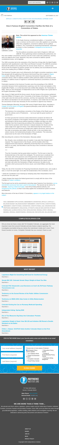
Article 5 (44, 201)
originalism (30, 212)
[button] (52, 8)
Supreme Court (48, 18)
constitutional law (37, 206)
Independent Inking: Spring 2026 (13, 310)
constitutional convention (20, 206)
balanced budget (9, 204)
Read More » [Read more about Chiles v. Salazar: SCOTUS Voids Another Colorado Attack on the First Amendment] (5, 333)
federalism (7, 210)
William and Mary (50, 212)
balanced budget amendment (25, 204)
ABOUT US (28, 429)
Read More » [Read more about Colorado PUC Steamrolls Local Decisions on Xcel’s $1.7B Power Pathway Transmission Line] (5, 290)
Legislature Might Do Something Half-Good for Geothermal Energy (24, 275)
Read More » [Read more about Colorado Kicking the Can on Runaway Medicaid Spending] (5, 306)
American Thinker (47, 35)
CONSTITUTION (17, 18)
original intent (41, 210)
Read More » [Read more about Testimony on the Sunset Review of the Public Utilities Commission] (5, 295)
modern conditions (14, 180)
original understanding (18, 212)
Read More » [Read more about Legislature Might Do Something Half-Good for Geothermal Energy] (5, 277)
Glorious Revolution (19, 210)
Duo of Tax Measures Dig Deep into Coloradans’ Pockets (21, 316)
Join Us (27, 433)
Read (26, 436)
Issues (27, 431)
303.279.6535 (33, 393)
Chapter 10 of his (13, 106)
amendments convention (32, 201)
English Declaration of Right (45, 208)
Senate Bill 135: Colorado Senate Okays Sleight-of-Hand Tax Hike (24, 280)
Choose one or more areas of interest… (37, 348)
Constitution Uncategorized (32, 18)
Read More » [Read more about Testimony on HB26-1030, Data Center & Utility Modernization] (5, 301)
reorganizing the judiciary (9, 188)
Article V (9, 18)
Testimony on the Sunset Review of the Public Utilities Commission (25, 293)
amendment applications (15, 201)
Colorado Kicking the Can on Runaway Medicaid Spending (22, 304)
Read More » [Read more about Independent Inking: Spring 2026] (5, 312)
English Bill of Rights (27, 208)
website (18, 37)
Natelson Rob (31, 210)
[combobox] (36, 2)
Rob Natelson (39, 212)
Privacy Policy (29, 438)
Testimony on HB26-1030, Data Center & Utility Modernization (23, 299)
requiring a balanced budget (16, 186)
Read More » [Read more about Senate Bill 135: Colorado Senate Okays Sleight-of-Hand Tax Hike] (5, 282)
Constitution (40, 204)
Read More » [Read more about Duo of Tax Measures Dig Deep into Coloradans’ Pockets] (5, 318)
